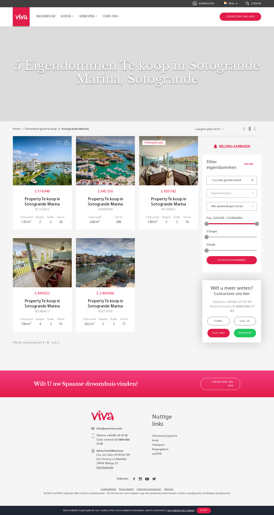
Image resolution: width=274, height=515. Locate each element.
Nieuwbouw (46, 16)
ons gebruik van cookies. (181, 510)
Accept (204, 510)
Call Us (245, 321)
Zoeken (253, 3)
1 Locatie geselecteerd (226, 180)
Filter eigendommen (232, 260)
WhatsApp (245, 333)
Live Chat (218, 333)
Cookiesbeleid (108, 489)
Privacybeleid (126, 489)
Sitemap (168, 489)
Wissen (250, 164)
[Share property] (67, 142)
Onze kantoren (104, 467)
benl (228, 3)
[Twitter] (154, 479)
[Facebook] (134, 479)
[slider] (206, 224)
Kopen (66, 16)
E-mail (218, 321)
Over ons (110, 16)
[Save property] (58, 142)
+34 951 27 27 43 (238, 302)
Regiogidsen (160, 449)
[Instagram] (140, 479)
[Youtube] (147, 479)
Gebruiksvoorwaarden (149, 489)
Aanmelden (203, 3)
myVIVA (157, 454)
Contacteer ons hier (223, 384)
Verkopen (87, 16)
